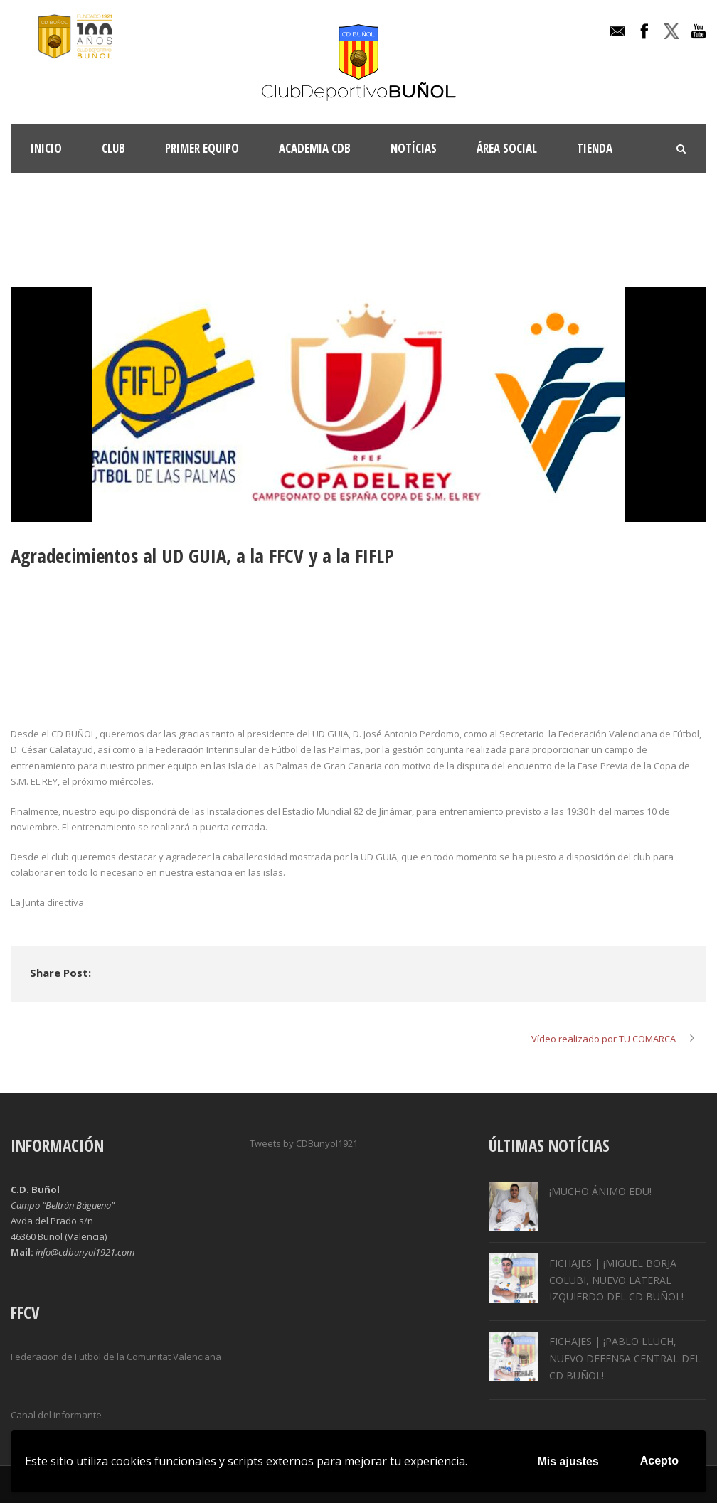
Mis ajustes (568, 1461)
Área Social (507, 148)
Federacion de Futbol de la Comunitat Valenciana (116, 1356)
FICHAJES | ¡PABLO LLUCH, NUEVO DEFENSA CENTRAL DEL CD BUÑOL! (625, 1358)
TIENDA (594, 148)
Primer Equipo (202, 148)
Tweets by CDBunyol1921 (304, 1143)
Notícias (414, 148)
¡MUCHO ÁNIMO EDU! (600, 1191)
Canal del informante (56, 1414)
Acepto (659, 1461)
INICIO (46, 148)
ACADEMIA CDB (315, 148)
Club (113, 148)
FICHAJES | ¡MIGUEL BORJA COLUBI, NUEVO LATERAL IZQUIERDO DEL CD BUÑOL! (616, 1280)
